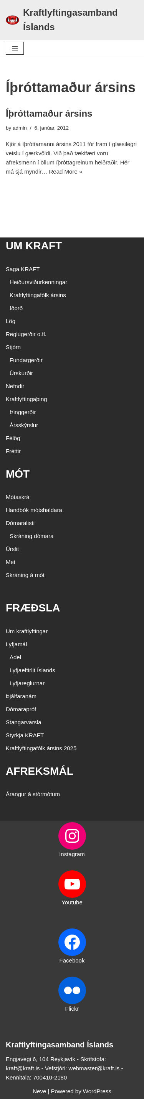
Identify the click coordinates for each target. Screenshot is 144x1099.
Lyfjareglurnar (27, 683)
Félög (13, 438)
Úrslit (12, 549)
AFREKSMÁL (39, 771)
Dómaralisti (20, 523)
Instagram (72, 854)
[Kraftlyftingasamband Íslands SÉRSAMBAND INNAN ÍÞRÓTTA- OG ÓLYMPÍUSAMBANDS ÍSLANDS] (72, 20)
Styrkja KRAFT (25, 735)
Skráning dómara (31, 536)
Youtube (72, 902)
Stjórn (13, 347)
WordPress (97, 1091)
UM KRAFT (34, 246)
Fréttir (13, 451)
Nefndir (15, 386)
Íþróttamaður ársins (49, 113)
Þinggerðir (23, 412)
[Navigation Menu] (15, 48)
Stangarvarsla (23, 722)
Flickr (72, 1008)
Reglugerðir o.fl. (26, 334)
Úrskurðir (21, 373)
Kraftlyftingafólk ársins (38, 295)
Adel (15, 657)
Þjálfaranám (21, 696)
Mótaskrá (18, 497)
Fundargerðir (26, 360)
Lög (10, 321)
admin (20, 128)
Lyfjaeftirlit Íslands (32, 670)
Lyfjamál (16, 644)
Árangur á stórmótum (33, 794)
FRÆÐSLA (33, 608)
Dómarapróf (21, 709)
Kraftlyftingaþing (26, 399)
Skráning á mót (25, 575)
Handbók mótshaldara (34, 510)
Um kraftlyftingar (27, 631)
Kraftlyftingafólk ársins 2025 (41, 748)
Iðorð (16, 308)
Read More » (66, 171)
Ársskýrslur (24, 425)
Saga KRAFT (23, 269)
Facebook (72, 960)
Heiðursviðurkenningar (38, 282)
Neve (39, 1091)
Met (10, 562)
